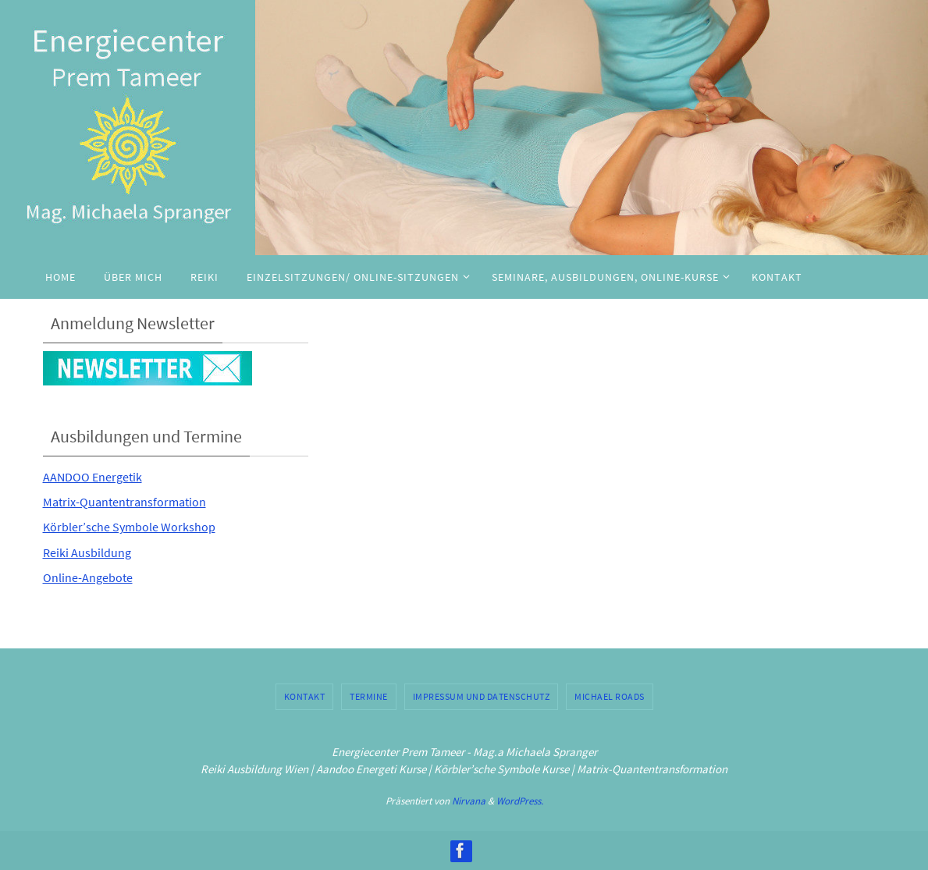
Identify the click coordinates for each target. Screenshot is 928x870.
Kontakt (304, 696)
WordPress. (519, 801)
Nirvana (468, 801)
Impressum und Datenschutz (481, 696)
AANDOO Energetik (98, 476)
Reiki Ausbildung (92, 552)
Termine (369, 696)
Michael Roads (609, 696)
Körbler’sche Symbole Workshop (139, 526)
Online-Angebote (93, 577)
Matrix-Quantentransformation (133, 501)
